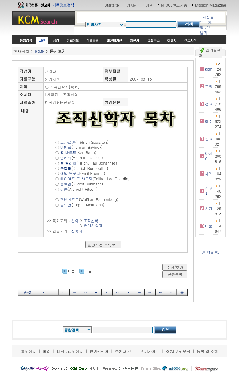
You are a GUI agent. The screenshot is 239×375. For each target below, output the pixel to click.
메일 (149, 4)
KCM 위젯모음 (178, 351)
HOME (38, 51)
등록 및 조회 (207, 351)
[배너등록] (210, 251)
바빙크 (66, 147)
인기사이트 (149, 351)
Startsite (112, 4)
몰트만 (66, 204)
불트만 (66, 183)
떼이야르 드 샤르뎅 (76, 178)
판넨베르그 (69, 199)
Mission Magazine (210, 4)
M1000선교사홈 (174, 4)
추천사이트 (124, 351)
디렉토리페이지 (70, 351)
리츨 (64, 189)
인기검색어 (99, 351)
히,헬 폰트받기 (206, 27)
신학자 (76, 230)
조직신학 (90, 220)
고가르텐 (67, 142)
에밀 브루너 (70, 173)
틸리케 (66, 157)
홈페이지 (28, 351)
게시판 (132, 4)
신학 (75, 220)
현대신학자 (93, 225)
